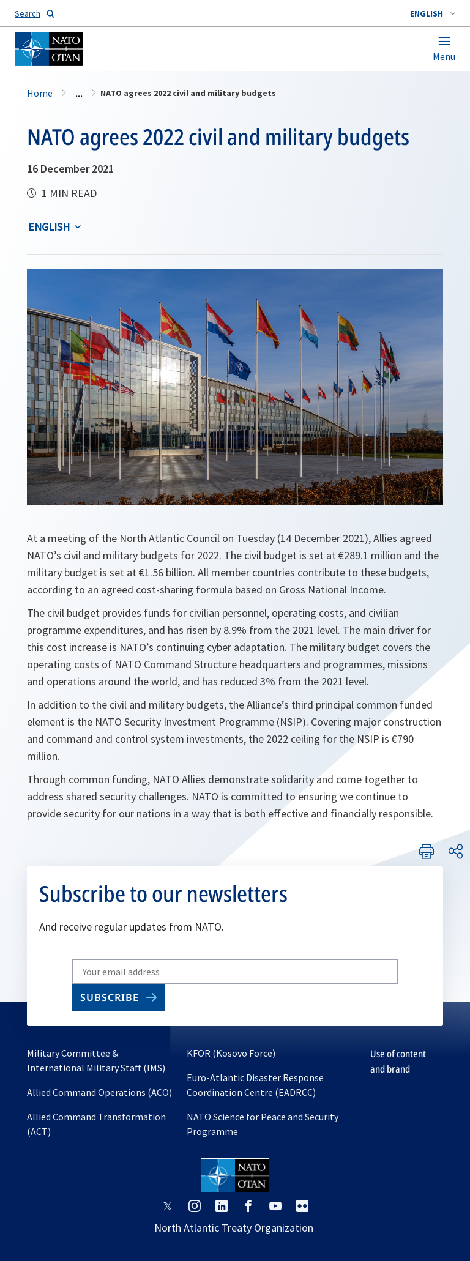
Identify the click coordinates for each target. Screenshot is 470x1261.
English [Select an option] (49, 227)
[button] (432, 13)
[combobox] (432, 13)
